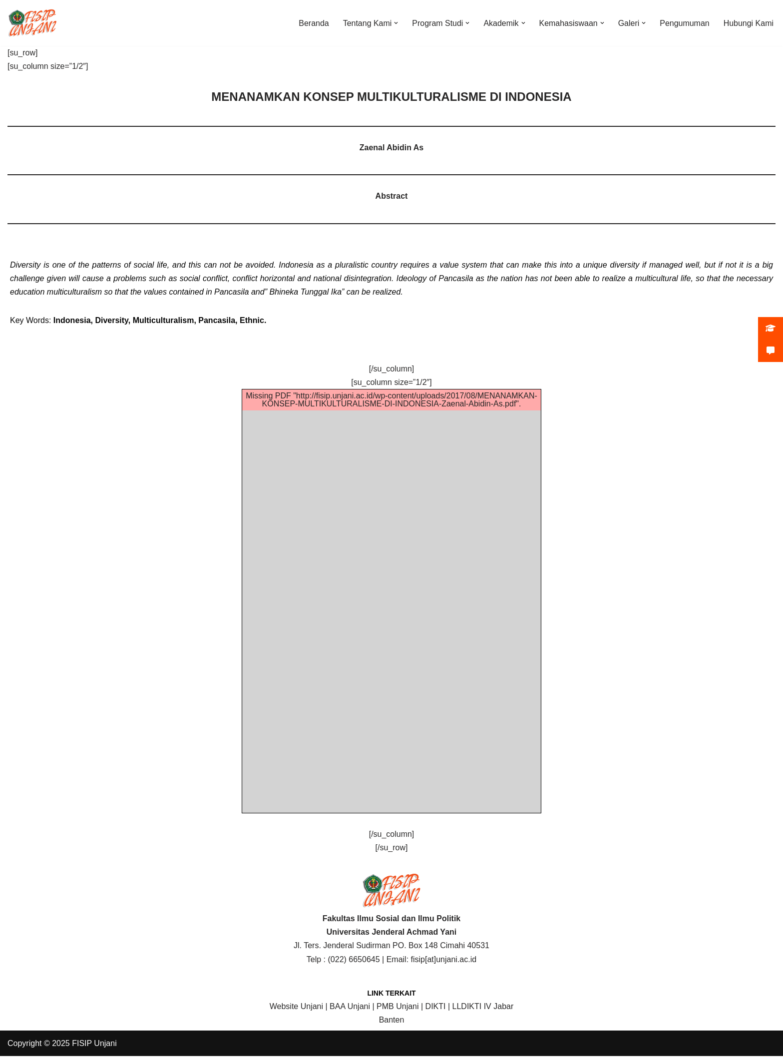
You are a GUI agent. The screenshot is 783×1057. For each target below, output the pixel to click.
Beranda (313, 23)
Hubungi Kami (749, 23)
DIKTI (435, 1007)
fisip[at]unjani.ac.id (444, 960)
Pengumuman (685, 23)
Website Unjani (296, 1007)
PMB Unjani (397, 1007)
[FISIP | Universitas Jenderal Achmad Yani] (32, 23)
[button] (395, 23)
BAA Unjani (350, 1007)
